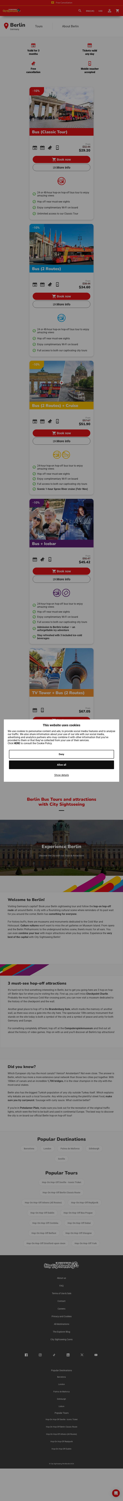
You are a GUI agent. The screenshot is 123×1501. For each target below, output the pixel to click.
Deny (61, 754)
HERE (17, 743)
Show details (61, 775)
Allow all (61, 764)
